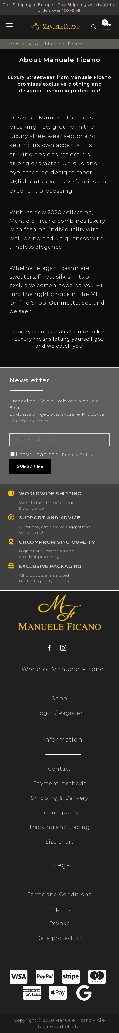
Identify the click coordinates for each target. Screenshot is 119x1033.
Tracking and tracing (59, 827)
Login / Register (59, 713)
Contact (59, 769)
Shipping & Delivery (59, 798)
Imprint (59, 909)
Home (11, 44)
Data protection (59, 938)
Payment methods (59, 783)
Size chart (59, 842)
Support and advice (49, 518)
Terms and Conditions (59, 894)
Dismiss (105, 5)
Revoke (59, 924)
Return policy (59, 813)
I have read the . (53, 455)
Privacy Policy (78, 454)
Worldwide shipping (50, 494)
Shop (59, 699)
